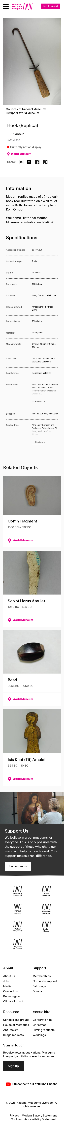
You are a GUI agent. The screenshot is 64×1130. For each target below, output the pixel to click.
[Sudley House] (46, 926)
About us (9, 976)
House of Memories (16, 1025)
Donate (37, 991)
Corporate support (45, 981)
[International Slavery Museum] (17, 909)
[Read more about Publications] (45, 434)
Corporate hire (42, 1019)
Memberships (42, 976)
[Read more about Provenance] (45, 393)
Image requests (13, 1035)
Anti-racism (10, 1030)
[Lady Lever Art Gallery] (17, 944)
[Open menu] (6, 6)
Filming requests (44, 1030)
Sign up (13, 1066)
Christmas (39, 1025)
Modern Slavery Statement (39, 1115)
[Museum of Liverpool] (17, 891)
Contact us (10, 991)
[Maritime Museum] (46, 909)
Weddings (39, 1035)
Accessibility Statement (40, 1119)
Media (7, 986)
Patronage (39, 986)
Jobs (6, 981)
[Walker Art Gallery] (17, 926)
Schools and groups (16, 1019)
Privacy (14, 1115)
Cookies (16, 1119)
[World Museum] (46, 891)
